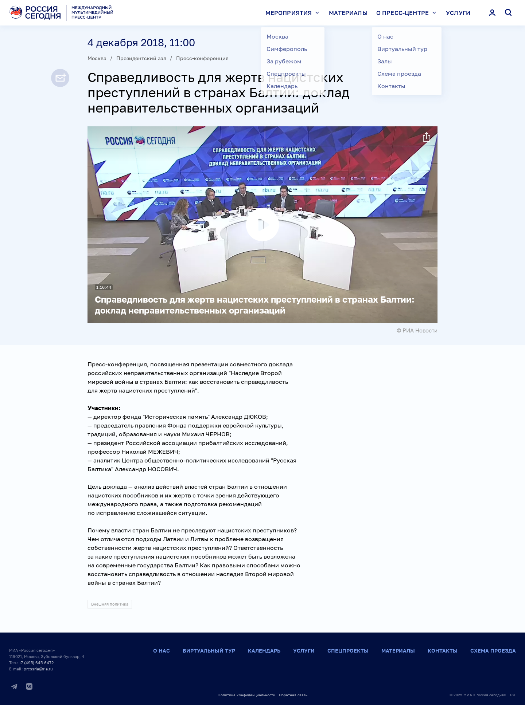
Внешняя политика (109, 604)
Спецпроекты (348, 650)
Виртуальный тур (209, 650)
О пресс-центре (408, 12)
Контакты (443, 650)
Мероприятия (294, 12)
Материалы (348, 12)
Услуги (458, 12)
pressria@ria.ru (38, 668)
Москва (97, 58)
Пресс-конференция (202, 58)
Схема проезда (493, 650)
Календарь (264, 650)
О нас (161, 650)
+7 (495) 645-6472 (36, 662)
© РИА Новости (417, 330)
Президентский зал (141, 58)
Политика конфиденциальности (246, 695)
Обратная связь (293, 695)
